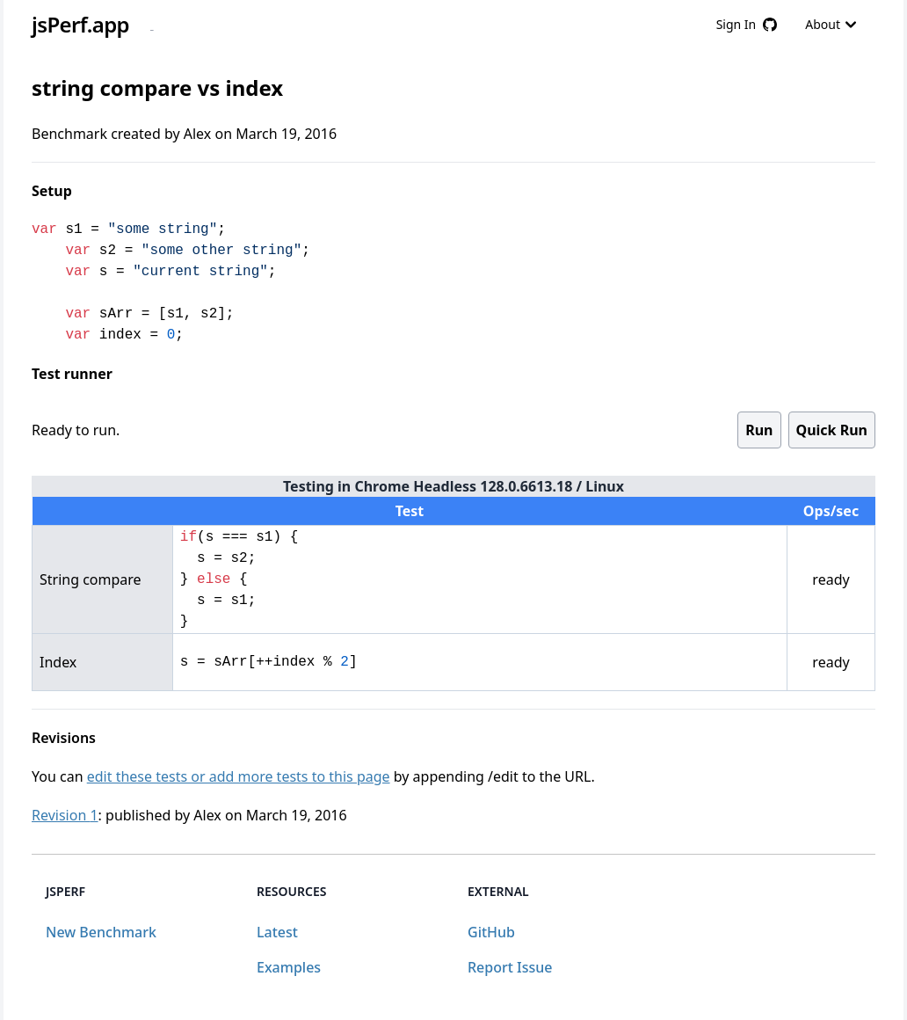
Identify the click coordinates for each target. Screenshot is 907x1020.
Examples (289, 967)
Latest (277, 932)
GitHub (491, 932)
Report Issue (510, 967)
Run (759, 430)
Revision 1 (65, 815)
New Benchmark (101, 932)
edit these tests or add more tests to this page (238, 776)
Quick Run (831, 430)
